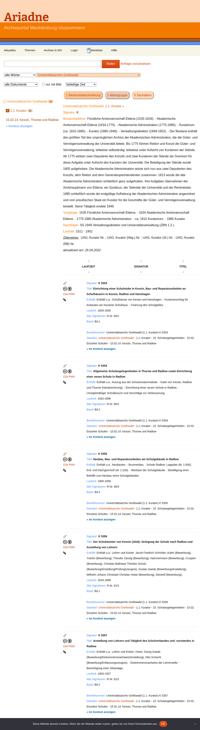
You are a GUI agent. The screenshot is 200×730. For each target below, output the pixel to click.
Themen (29, 50)
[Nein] (195, 724)
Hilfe (114, 50)
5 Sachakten (143, 95)
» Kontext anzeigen (19, 126)
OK (163, 723)
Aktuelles (10, 50)
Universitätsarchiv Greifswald (116, 337)
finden (110, 63)
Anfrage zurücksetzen (136, 63)
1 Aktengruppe (117, 95)
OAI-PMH (69, 294)
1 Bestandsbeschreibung (83, 95)
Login (74, 50)
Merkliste (95, 50)
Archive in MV (53, 50)
